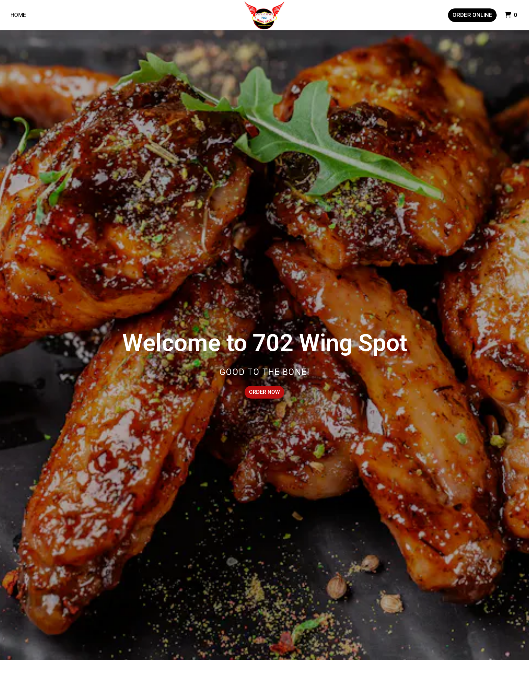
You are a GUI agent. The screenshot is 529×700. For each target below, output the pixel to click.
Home (18, 14)
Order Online (472, 14)
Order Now (264, 392)
